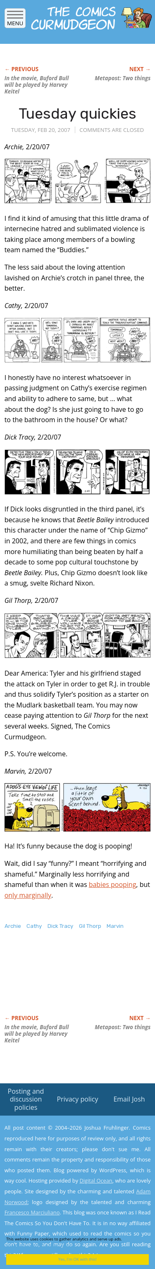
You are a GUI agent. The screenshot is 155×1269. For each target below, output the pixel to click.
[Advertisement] (71, 980)
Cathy (34, 926)
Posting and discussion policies (26, 1099)
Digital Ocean (95, 1180)
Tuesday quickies (77, 113)
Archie (13, 926)
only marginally (28, 895)
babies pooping (112, 884)
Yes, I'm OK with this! (77, 1259)
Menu (15, 20)
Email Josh (129, 1099)
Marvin (115, 926)
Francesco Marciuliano (32, 1212)
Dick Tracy (60, 926)
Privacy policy (77, 1099)
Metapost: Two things (122, 78)
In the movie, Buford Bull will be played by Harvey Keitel (37, 84)
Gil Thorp (90, 926)
